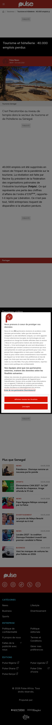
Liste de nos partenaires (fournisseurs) (19, 390)
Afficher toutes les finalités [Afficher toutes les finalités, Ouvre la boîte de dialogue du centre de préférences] (26, 399)
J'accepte (26, 406)
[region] (26, 362)
